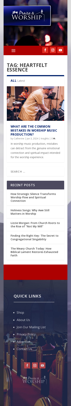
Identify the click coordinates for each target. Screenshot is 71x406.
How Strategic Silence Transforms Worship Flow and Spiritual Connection (33, 197)
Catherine (19, 138)
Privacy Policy (26, 334)
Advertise (23, 342)
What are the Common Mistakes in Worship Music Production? (34, 130)
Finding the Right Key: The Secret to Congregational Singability (35, 237)
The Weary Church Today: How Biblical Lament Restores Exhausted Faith (34, 252)
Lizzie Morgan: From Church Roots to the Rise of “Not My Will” (35, 224)
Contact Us (24, 349)
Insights (45, 138)
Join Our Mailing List (31, 327)
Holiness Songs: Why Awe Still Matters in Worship (30, 211)
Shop (20, 312)
